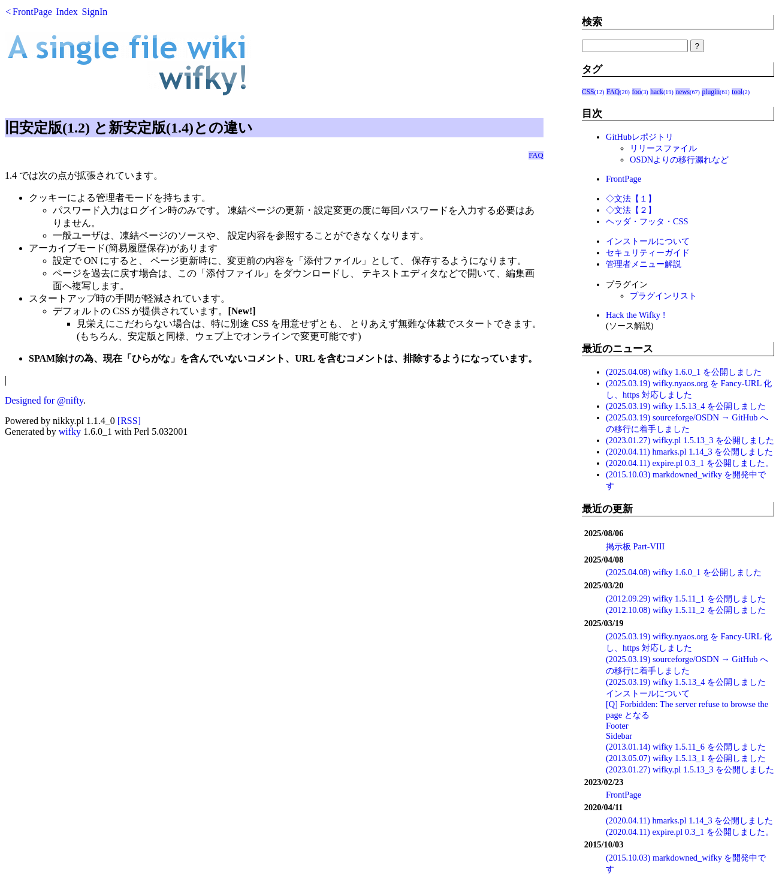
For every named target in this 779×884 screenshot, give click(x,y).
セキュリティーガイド (648, 252)
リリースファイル (663, 148)
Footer (617, 725)
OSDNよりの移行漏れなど (679, 159)
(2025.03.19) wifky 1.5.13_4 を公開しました (686, 406)
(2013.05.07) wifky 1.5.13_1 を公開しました (686, 758)
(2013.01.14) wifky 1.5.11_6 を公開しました (686, 746)
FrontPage (32, 12)
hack (656, 91)
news (682, 91)
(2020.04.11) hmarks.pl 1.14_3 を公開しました (689, 451)
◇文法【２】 (631, 210)
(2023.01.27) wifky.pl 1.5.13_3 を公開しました (690, 440)
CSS (588, 91)
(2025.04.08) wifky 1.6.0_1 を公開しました (684, 372)
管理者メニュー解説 (643, 264)
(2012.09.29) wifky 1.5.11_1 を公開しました (686, 598)
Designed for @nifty (44, 400)
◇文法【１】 (631, 198)
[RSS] (129, 421)
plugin (710, 91)
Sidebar (619, 736)
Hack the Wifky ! (635, 315)
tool (737, 91)
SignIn (95, 12)
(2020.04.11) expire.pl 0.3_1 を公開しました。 (690, 463)
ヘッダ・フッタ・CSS (647, 221)
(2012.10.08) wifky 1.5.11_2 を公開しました (686, 610)
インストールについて (648, 241)
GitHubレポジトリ (640, 137)
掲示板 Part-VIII (635, 546)
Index (66, 12)
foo (636, 91)
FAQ (536, 155)
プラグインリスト (663, 295)
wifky (70, 431)
